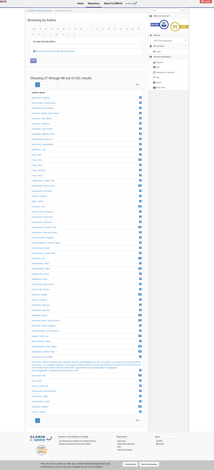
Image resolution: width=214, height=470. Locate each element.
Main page (121, 441)
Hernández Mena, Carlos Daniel (45, 320)
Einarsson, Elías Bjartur (42, 118)
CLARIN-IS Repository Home (39, 11)
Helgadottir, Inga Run (41, 305)
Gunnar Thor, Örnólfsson (42, 212)
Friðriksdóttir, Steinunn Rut (43, 186)
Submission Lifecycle (126, 444)
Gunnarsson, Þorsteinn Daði (44, 227)
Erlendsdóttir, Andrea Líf (42, 139)
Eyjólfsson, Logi (38, 149)
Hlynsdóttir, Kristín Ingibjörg (43, 326)
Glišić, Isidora (37, 201)
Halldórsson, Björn (39, 279)
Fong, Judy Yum (39, 170)
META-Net (160, 444)
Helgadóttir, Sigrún (40, 315)
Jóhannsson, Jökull (40, 396)
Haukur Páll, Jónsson (41, 289)
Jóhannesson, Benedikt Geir (44, 391)
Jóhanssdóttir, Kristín (41, 401)
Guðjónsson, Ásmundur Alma (44, 232)
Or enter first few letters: (44, 41)
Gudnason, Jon (38, 206)
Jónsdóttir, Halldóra (40, 407)
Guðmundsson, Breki (41, 248)
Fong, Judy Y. (37, 165)
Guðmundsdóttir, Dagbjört (43, 238)
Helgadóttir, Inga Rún (41, 310)
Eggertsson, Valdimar (41, 98)
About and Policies (124, 450)
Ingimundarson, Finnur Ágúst (44, 346)
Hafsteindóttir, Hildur (40, 263)
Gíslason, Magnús (39, 196)
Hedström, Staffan (39, 295)
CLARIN (159, 441)
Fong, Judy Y (37, 160)
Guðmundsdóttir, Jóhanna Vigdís (46, 243)
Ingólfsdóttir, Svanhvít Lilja (43, 352)
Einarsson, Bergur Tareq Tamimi (45, 113)
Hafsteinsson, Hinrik (40, 274)
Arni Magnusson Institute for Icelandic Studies (77, 441)
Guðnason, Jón (38, 258)
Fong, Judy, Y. (38, 175)
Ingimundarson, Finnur (41, 341)
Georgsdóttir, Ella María (42, 191)
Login (206, 1)
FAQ (119, 447)
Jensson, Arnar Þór (40, 386)
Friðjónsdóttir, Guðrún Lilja (43, 181)
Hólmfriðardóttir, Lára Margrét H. (46, 331)
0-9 (33, 29)
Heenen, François (39, 300)
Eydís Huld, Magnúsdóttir (42, 144)
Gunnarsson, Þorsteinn (42, 222)
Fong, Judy (36, 155)
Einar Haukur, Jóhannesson (44, 103)
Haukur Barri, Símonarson (43, 284)
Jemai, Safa (37, 381)
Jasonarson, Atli (38, 375)
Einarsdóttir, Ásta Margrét (43, 108)
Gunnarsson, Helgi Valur (42, 217)
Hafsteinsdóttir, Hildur (41, 269)
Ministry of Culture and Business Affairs (75, 444)
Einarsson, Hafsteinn (41, 124)
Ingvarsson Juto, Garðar (42, 357)
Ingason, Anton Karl (40, 336)
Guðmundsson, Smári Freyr (44, 253)
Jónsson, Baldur (39, 412)
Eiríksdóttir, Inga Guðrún (42, 129)
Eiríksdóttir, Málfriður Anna (43, 134)
